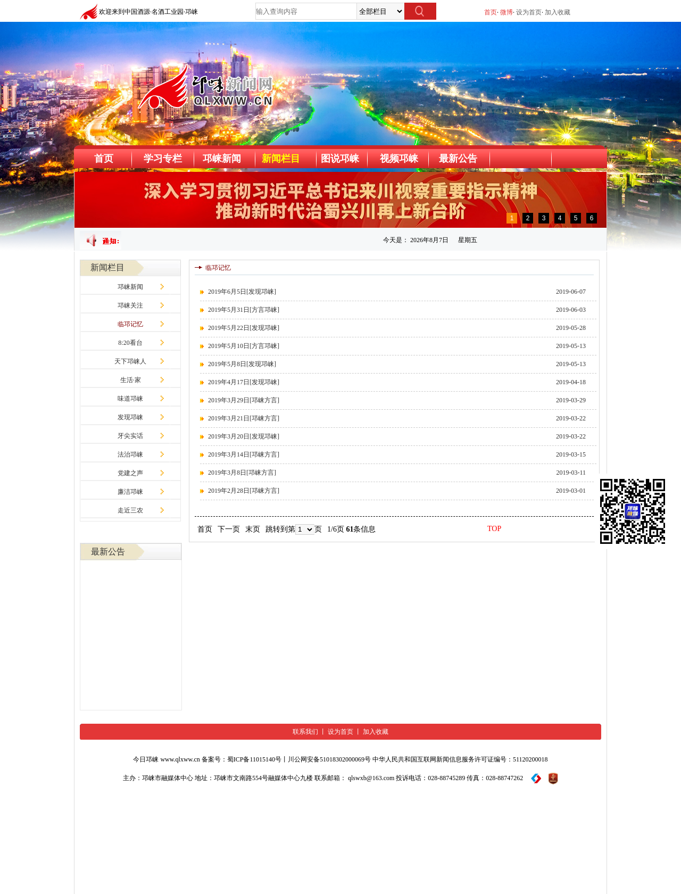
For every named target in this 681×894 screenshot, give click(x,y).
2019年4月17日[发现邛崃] (243, 382)
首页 (490, 12)
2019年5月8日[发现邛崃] (242, 364)
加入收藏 (557, 12)
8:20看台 (130, 342)
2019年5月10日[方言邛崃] (243, 346)
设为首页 (529, 12)
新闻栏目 (281, 158)
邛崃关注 (130, 305)
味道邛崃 (130, 398)
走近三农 (130, 510)
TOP (494, 529)
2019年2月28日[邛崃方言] (243, 490)
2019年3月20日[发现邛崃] (243, 436)
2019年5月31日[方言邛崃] (243, 309)
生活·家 (130, 380)
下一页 (229, 529)
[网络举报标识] (553, 778)
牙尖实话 (130, 436)
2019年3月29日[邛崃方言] (243, 400)
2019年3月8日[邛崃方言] (242, 472)
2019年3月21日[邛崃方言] (243, 418)
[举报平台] (536, 778)
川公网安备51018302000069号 (329, 759)
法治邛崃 (130, 454)
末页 (252, 529)
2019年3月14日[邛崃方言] (243, 454)
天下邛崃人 (130, 361)
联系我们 (305, 731)
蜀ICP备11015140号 (254, 759)
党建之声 (130, 473)
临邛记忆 (130, 324)
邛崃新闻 (130, 287)
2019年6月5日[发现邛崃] (242, 291)
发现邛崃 (130, 417)
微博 (506, 12)
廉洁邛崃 (130, 491)
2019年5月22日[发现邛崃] (243, 328)
